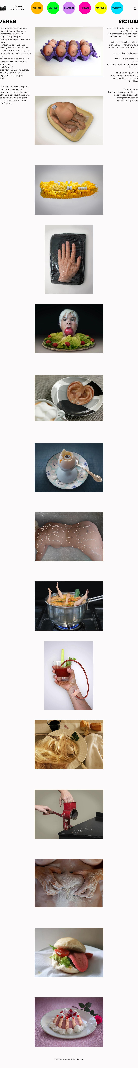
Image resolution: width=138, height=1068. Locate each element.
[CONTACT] (117, 8)
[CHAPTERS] (69, 8)
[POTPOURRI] (101, 8)
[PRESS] (85, 8)
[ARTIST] (37, 8)
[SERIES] (53, 8)
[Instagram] (135, 8)
